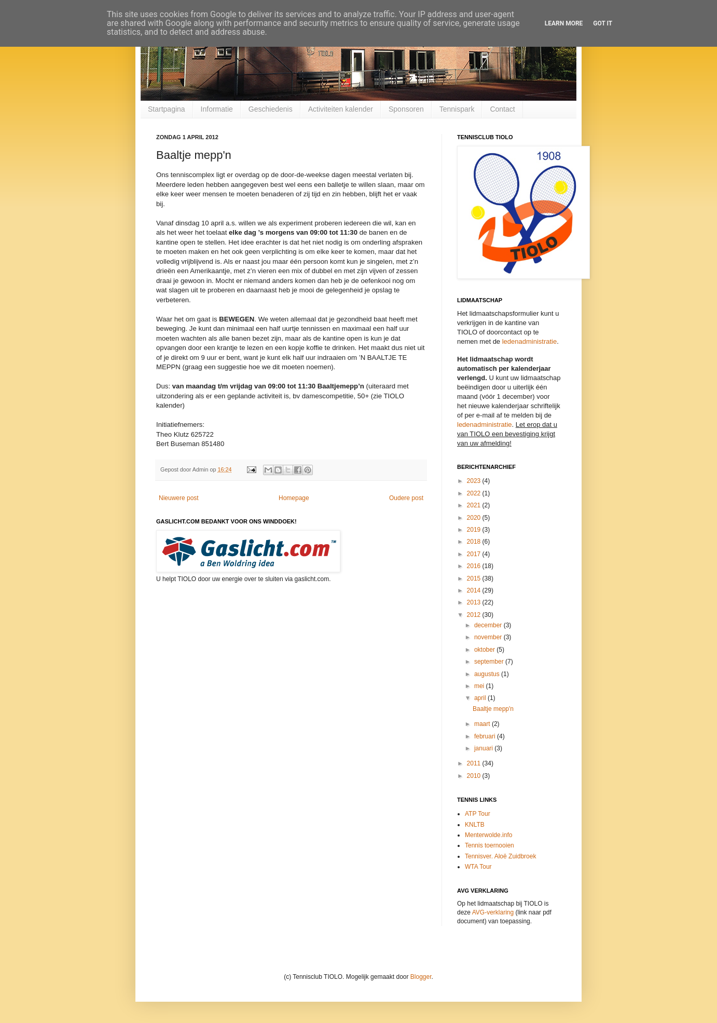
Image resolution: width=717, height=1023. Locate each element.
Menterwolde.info (488, 835)
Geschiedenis (271, 109)
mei (480, 686)
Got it (602, 23)
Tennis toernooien (489, 845)
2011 (474, 763)
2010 (474, 775)
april (481, 698)
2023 (474, 480)
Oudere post (406, 498)
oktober (485, 649)
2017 (474, 554)
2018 (474, 541)
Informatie (217, 109)
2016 (474, 566)
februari (485, 736)
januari (484, 748)
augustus (487, 674)
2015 (474, 578)
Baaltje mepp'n (493, 708)
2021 (474, 505)
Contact (502, 109)
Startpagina (166, 109)
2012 (474, 614)
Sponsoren (406, 109)
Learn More (564, 23)
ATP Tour (477, 813)
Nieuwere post (179, 498)
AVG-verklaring (493, 912)
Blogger (421, 976)
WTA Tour (478, 866)
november (489, 637)
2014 (474, 590)
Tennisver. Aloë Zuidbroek (500, 856)
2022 (474, 493)
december (489, 625)
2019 (474, 529)
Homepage (294, 498)
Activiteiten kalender (340, 109)
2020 (474, 517)
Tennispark (457, 109)
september (489, 661)
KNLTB (475, 824)
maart (483, 724)
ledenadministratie (529, 341)
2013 (474, 602)
